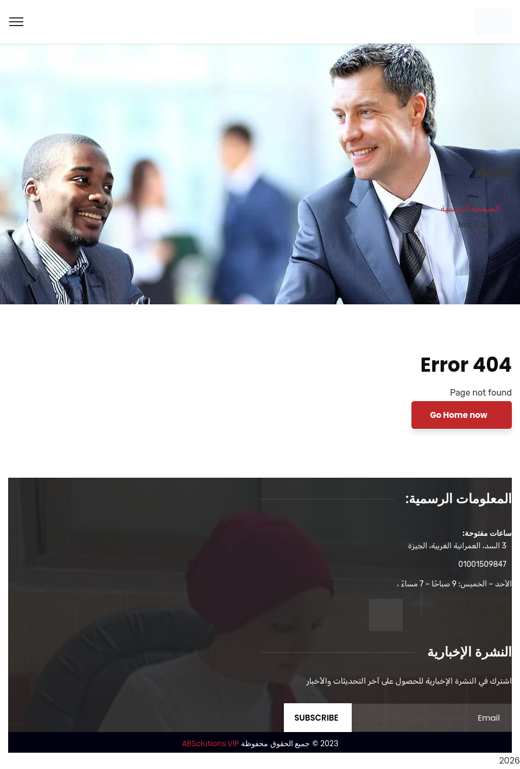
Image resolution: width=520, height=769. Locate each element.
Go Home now (459, 415)
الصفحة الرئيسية (470, 208)
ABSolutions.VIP (210, 743)
